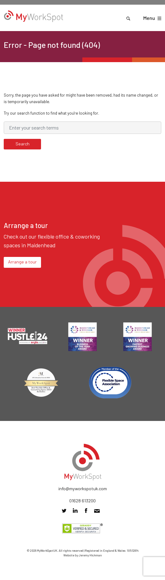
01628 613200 (82, 500)
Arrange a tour (22, 261)
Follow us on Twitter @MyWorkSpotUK (64, 510)
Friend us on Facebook (86, 510)
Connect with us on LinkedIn (75, 510)
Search (23, 143)
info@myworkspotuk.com (82, 488)
